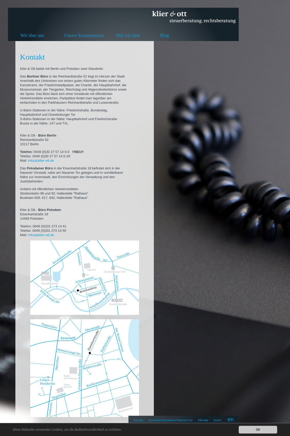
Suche (217, 420)
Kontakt (138, 420)
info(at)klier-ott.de (41, 160)
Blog (164, 35)
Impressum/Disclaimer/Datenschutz (170, 420)
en (231, 419)
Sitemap (203, 420)
